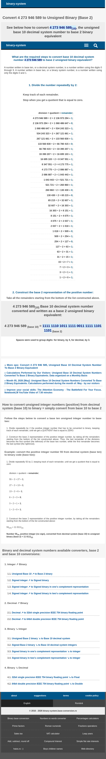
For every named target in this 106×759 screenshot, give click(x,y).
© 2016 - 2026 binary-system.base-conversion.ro (53, 711)
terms (66, 696)
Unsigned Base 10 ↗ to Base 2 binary (32, 574)
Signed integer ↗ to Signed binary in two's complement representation (50, 593)
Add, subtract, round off (18, 741)
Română (79, 703)
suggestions (40, 696)
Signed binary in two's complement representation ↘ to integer (46, 658)
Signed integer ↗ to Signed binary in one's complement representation (50, 587)
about (14, 696)
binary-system (16, 3)
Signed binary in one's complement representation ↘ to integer (46, 651)
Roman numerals (53, 726)
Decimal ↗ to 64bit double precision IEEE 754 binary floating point (48, 619)
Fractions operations (87, 726)
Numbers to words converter (53, 718)
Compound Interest (53, 741)
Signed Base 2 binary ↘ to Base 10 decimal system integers (44, 645)
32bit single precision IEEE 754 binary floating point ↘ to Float (46, 677)
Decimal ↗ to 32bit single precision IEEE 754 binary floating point (47, 612)
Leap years (87, 734)
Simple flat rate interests (88, 741)
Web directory (87, 749)
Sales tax (18, 734)
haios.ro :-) (18, 749)
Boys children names (53, 749)
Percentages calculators (88, 718)
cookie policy (91, 696)
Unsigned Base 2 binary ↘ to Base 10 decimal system (41, 638)
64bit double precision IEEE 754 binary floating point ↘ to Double (47, 683)
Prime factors (18, 726)
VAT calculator (52, 734)
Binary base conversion (18, 718)
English (27, 703)
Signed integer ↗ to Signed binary (30, 580)
